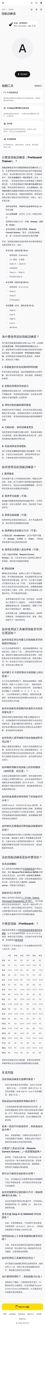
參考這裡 (19, 994)
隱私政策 (21, 1368)
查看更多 (38, 140)
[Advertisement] (22, 25)
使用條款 (12, 1368)
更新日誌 (22, 1373)
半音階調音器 (28, 922)
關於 (5, 1368)
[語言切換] (41, 3)
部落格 (39, 1368)
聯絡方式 (30, 1368)
